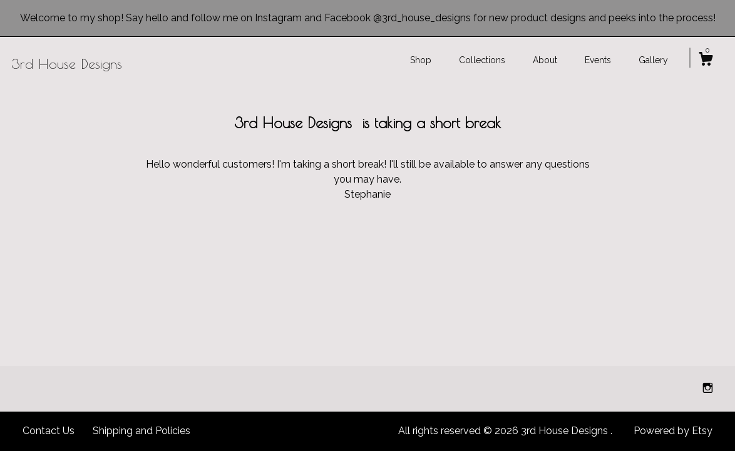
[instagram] (707, 388)
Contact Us (49, 431)
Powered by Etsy (673, 431)
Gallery (653, 60)
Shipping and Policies (141, 431)
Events (598, 60)
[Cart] (705, 60)
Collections (482, 60)
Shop (420, 60)
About (545, 60)
